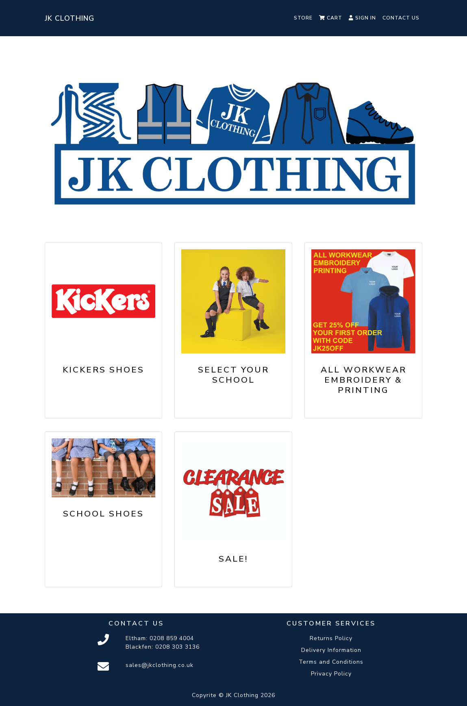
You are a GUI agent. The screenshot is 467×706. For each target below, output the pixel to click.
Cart (330, 18)
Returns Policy (331, 638)
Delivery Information (331, 650)
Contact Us (400, 18)
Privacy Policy (331, 674)
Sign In (362, 18)
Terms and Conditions (331, 662)
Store (303, 18)
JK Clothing (69, 18)
